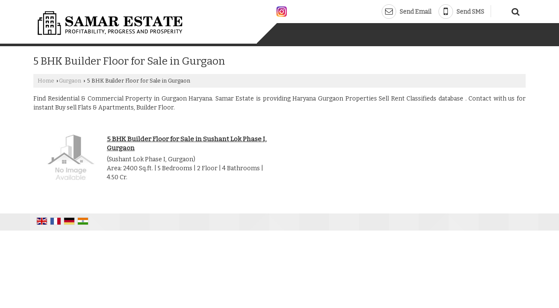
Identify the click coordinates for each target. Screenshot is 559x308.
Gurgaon (70, 80)
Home (46, 80)
